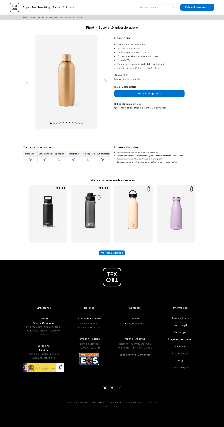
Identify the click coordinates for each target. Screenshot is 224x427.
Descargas (180, 332)
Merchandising (41, 7)
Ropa (26, 7)
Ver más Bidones (112, 253)
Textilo (26, 17)
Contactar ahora (134, 323)
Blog (180, 360)
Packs (56, 7)
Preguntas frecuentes (180, 339)
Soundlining (98, 402)
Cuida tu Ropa (180, 353)
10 (79, 123)
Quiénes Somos (180, 318)
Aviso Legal (180, 325)
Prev (27, 81)
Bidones (49, 17)
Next (105, 81)
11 (82, 123)
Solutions (68, 7)
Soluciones (180, 346)
